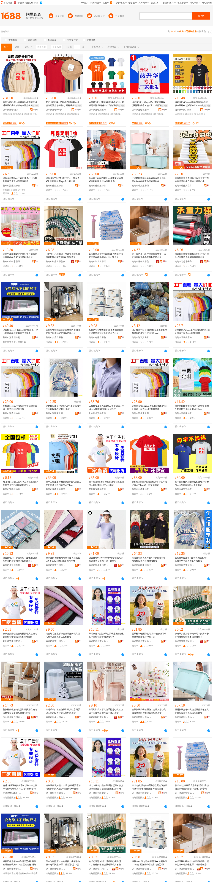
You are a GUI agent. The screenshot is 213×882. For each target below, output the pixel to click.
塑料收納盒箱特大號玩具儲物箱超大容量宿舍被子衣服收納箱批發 (192, 711)
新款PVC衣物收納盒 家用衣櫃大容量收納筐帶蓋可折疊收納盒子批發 (106, 331)
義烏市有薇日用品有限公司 (98, 337)
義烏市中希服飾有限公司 (141, 489)
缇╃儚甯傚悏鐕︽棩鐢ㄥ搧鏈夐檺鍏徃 (55, 869)
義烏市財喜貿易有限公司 (141, 337)
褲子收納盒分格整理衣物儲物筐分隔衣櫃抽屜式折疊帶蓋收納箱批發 (149, 256)
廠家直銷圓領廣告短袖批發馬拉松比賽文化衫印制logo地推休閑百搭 (20, 635)
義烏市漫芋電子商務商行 (55, 413)
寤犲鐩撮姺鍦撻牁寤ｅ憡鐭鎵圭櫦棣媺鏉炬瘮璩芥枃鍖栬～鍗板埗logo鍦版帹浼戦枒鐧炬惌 (20, 787)
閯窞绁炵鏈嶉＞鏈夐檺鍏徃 (12, 793)
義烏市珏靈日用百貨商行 (55, 565)
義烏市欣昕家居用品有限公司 (12, 261)
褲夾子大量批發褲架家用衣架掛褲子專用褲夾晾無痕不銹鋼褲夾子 (192, 635)
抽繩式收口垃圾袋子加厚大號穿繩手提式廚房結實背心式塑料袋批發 (63, 711)
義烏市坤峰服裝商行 (55, 489)
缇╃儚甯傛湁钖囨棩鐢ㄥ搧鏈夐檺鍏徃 (141, 869)
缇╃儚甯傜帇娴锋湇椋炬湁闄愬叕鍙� (141, 109)
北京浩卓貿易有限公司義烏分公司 (98, 413)
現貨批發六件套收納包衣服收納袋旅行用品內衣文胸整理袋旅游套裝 (20, 559)
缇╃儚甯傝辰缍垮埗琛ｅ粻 (98, 109)
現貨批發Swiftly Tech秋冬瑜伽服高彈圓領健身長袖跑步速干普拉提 (106, 559)
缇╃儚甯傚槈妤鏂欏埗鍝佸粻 (12, 869)
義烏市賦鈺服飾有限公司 (184, 413)
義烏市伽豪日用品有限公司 (55, 717)
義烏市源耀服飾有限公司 (12, 185)
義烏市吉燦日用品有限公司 (55, 337)
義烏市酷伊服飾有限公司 (98, 565)
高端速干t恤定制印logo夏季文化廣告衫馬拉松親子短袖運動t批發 (106, 180)
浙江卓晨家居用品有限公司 (12, 717)
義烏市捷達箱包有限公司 (12, 565)
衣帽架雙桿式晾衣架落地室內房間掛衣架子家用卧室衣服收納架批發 (63, 331)
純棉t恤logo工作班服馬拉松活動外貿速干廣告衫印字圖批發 (20, 407)
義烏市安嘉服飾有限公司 (12, 489)
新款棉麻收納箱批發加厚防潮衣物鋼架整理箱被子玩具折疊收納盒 (20, 711)
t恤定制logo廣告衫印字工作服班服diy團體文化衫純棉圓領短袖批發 (20, 483)
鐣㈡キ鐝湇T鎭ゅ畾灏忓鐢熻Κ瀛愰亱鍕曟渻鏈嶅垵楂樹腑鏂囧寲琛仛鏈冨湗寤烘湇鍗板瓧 (106, 787)
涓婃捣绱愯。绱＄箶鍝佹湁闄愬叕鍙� (184, 109)
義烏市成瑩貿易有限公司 (184, 489)
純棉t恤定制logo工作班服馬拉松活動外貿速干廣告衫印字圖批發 (20, 180)
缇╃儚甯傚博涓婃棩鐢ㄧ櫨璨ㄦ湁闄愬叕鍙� (184, 793)
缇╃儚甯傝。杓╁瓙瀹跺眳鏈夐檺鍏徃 (98, 869)
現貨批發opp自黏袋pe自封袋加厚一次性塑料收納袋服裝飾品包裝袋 (20, 331)
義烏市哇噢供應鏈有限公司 (184, 337)
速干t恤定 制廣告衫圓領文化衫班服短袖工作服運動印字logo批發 (106, 483)
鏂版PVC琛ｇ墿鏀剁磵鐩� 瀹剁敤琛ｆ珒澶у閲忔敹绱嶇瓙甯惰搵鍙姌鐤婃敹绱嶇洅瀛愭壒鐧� (149, 863)
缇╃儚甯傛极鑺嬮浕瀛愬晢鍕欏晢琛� (98, 793)
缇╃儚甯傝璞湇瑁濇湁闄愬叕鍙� (55, 109)
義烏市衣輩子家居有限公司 (184, 641)
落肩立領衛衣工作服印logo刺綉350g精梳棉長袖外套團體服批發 (148, 559)
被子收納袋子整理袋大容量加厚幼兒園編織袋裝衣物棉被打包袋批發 (149, 711)
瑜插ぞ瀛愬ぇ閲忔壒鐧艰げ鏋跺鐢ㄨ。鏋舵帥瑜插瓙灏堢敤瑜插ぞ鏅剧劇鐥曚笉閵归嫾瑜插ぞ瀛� (106, 863)
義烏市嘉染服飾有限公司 (12, 413)
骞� (35, 109)
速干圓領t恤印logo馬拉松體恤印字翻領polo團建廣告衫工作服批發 (192, 483)
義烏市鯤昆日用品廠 (55, 261)
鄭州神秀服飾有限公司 (98, 489)
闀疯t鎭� (18, 114)
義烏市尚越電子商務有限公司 (184, 261)
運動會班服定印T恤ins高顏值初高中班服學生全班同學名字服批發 (191, 559)
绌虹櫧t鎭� (115, 114)
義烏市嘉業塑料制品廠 (12, 337)
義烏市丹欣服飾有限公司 (55, 185)
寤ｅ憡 (35, 105)
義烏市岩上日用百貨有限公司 (98, 261)
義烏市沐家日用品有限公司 (141, 261)
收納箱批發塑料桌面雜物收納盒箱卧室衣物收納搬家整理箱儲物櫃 (149, 180)
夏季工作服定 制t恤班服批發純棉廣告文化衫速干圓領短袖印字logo (63, 483)
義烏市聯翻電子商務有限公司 (98, 717)
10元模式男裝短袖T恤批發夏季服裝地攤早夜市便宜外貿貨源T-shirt (149, 331)
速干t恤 (21, 190)
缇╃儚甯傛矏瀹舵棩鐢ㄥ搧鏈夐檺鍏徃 (184, 869)
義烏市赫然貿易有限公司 (184, 185)
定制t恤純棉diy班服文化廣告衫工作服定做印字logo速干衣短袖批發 (149, 483)
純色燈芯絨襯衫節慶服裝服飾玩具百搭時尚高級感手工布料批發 (63, 635)
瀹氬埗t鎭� (60, 114)
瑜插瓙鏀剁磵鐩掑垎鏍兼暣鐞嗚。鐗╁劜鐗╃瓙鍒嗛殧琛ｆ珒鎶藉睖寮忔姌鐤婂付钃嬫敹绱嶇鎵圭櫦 (192, 863)
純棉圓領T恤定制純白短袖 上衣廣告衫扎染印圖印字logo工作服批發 (63, 180)
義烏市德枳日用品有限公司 (184, 717)
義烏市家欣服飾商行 (141, 565)
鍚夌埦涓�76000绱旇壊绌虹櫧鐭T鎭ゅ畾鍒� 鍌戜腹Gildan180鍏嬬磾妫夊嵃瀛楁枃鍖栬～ (192, 104)
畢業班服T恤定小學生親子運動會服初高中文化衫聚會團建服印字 (106, 635)
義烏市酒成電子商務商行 (141, 413)
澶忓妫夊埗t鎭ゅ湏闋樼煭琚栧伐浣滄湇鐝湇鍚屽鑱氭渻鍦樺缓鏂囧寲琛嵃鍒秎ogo (149, 787)
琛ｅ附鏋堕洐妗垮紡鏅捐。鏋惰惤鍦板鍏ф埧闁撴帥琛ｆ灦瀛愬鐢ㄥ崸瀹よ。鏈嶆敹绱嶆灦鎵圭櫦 (63, 863)
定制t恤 (13, 190)
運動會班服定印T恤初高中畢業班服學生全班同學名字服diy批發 (63, 407)
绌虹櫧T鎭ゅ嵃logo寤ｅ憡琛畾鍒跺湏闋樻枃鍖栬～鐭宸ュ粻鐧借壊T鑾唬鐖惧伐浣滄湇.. (149, 104)
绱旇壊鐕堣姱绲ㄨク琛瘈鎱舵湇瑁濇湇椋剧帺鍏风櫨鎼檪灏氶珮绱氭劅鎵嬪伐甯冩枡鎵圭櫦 (63, 787)
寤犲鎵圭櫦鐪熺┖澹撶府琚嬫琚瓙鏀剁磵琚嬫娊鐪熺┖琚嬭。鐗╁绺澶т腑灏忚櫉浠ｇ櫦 (192, 787)
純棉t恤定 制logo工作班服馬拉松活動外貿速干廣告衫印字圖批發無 (149, 407)
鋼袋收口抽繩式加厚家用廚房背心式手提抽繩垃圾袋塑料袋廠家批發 (192, 256)
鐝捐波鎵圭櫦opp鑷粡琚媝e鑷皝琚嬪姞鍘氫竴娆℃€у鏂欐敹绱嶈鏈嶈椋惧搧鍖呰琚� (20, 863)
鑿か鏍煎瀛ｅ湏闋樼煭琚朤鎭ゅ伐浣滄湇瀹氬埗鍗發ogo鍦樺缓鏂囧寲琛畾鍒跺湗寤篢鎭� (63, 104)
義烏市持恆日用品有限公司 (141, 717)
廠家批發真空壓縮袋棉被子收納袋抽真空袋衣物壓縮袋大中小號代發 (106, 256)
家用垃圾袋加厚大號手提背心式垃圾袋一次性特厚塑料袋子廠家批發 (106, 711)
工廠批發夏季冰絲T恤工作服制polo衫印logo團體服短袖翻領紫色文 (106, 407)
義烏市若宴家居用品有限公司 (141, 185)
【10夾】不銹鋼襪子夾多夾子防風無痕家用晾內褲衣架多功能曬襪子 (63, 256)
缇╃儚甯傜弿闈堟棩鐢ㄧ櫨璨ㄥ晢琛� (55, 793)
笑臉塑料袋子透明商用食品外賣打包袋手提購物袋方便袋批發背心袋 (192, 180)
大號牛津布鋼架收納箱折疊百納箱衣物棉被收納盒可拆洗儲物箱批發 (20, 256)
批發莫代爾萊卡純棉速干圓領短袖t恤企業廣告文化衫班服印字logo (192, 407)
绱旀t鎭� (8, 114)
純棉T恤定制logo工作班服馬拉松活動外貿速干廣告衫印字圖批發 (192, 331)
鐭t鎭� (50, 114)
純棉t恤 (6, 190)
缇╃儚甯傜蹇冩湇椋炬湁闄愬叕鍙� (12, 109)
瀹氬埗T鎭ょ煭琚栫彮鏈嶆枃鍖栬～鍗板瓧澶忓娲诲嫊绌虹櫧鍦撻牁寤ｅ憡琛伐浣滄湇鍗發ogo (106, 104)
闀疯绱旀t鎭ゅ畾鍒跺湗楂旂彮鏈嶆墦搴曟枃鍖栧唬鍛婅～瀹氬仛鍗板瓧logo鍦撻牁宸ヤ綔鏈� (20, 104)
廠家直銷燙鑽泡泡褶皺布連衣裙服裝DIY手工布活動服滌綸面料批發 (63, 559)
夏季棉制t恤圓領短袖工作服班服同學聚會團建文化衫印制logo (149, 635)
